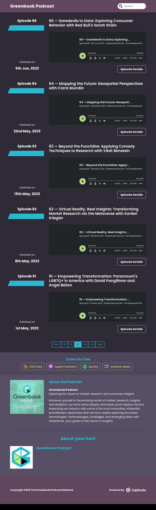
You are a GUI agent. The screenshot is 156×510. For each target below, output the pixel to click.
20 (64, 347)
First (56, 347)
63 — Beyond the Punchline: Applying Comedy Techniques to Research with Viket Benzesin (92, 151)
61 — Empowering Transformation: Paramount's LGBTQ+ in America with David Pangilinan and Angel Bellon (93, 283)
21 (71, 347)
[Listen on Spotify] (91, 372)
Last (99, 347)
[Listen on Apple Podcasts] (61, 372)
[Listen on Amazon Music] (119, 372)
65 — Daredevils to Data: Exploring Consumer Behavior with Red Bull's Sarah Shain (91, 25)
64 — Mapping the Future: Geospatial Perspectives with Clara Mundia (96, 88)
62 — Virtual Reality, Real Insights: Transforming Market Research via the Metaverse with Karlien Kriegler (93, 216)
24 (91, 347)
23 (84, 347)
